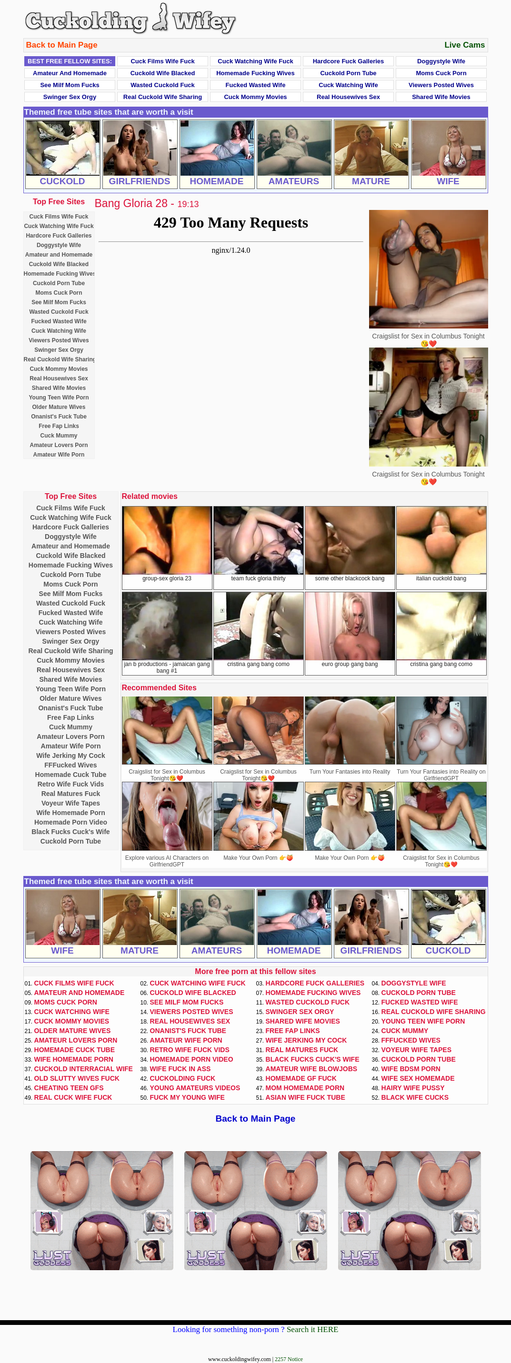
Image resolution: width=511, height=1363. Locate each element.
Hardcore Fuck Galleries (348, 61)
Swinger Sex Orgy (69, 96)
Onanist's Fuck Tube (59, 416)
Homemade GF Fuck (301, 1078)
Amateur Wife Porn (59, 454)
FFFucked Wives (70, 765)
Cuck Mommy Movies (255, 96)
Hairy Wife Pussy (413, 1088)
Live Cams (464, 45)
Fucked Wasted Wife (256, 85)
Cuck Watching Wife (348, 85)
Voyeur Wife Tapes (70, 803)
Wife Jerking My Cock (70, 755)
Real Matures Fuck (70, 793)
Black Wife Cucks (415, 1097)
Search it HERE (313, 1329)
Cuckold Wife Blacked (162, 73)
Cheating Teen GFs (69, 1088)
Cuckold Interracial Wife (83, 1069)
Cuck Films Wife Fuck (162, 61)
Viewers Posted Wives (441, 85)
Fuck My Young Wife (187, 1097)
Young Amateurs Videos (195, 1088)
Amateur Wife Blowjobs (312, 1069)
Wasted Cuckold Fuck (162, 85)
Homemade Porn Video (70, 822)
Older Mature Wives (59, 407)
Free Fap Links (59, 426)
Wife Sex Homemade (418, 1078)
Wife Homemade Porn (70, 812)
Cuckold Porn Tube (348, 73)
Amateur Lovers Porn (59, 445)
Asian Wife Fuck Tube (305, 1097)
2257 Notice (289, 1359)
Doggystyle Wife (441, 61)
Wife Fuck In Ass (180, 1069)
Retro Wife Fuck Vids (71, 784)
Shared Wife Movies (441, 96)
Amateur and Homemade (70, 73)
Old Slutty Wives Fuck (77, 1078)
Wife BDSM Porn (411, 1069)
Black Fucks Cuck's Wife (70, 832)
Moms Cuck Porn (441, 73)
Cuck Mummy (58, 435)
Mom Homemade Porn (305, 1088)
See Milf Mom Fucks (69, 85)
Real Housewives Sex (348, 96)
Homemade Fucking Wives (255, 73)
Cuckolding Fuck (183, 1078)
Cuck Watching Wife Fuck (255, 61)
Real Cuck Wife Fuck (73, 1097)
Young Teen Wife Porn (59, 397)
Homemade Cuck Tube (71, 774)
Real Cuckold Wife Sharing (162, 96)
